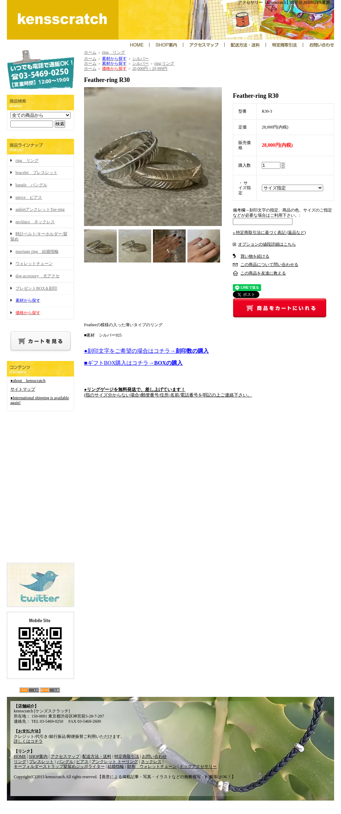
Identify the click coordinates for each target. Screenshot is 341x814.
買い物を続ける (254, 256)
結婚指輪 (115, 766)
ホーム (90, 52)
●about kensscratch (27, 380)
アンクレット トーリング (115, 761)
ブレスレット (41, 761)
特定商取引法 (126, 756)
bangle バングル (31, 185)
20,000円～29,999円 (149, 68)
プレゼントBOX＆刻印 (36, 288)
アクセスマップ (65, 756)
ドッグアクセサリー (198, 766)
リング (20, 761)
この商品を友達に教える (263, 273)
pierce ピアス (29, 197)
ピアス (82, 761)
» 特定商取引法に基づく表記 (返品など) (269, 232)
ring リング (27, 160)
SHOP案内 (38, 756)
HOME (20, 756)
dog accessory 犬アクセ (38, 276)
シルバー (140, 58)
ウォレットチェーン (34, 263)
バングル (65, 761)
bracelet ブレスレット (37, 172)
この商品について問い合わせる (269, 264)
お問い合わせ (154, 756)
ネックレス (151, 761)
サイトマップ (22, 389)
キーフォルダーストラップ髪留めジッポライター (59, 766)
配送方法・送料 (96, 756)
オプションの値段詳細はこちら (267, 244)
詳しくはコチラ (28, 741)
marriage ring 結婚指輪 (37, 251)
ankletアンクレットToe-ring (40, 209)
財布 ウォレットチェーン (152, 766)
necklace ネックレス (35, 221)
